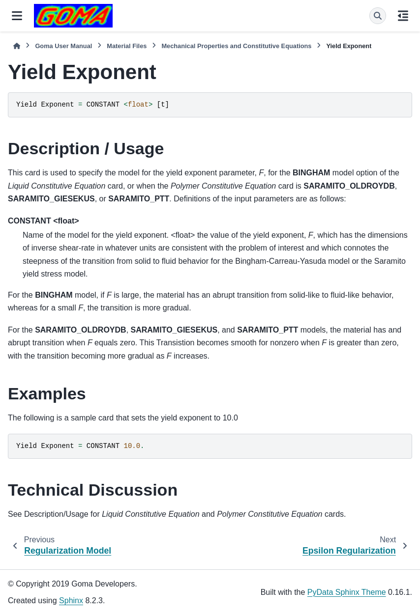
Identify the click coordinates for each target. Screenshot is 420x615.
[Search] (377, 15)
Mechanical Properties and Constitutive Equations (236, 46)
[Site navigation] (17, 15)
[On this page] (403, 15)
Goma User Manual (63, 46)
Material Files (127, 46)
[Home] (16, 46)
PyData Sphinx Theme (346, 592)
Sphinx (71, 600)
